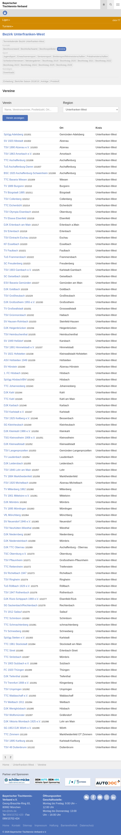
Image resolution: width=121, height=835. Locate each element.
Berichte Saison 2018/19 (27, 81)
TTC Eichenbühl (13, 205)
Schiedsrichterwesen (13, 60)
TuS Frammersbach (15, 257)
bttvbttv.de (9, 811)
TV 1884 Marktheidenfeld (18, 476)
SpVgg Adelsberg (13, 134)
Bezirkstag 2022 (103, 60)
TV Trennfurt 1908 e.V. (16, 682)
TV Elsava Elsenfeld (15, 218)
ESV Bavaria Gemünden (17, 282)
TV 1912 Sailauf (13, 611)
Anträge (45, 81)
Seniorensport (44, 56)
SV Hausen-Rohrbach (16, 321)
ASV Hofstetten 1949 (15, 360)
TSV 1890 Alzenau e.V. (17, 147)
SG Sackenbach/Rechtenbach (20, 605)
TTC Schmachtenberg (16, 624)
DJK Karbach (11, 405)
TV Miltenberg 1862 (15, 489)
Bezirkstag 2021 (86, 60)
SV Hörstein (10, 366)
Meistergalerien (33, 60)
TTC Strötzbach (12, 657)
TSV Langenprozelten (16, 450)
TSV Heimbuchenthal (16, 334)
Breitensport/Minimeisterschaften (69, 56)
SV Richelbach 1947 (15, 573)
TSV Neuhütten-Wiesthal (17, 528)
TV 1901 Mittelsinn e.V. (17, 495)
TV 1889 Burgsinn (14, 186)
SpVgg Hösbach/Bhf (15, 379)
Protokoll (54, 81)
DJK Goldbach (12, 289)
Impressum (41, 825)
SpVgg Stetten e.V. (14, 637)
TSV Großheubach (14, 295)
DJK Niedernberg (13, 534)
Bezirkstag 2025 (46, 65)
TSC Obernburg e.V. (15, 553)
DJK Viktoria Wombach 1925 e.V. (22, 721)
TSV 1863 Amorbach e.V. (18, 153)
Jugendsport (9, 56)
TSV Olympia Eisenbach (17, 212)
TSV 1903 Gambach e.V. (17, 270)
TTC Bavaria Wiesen (15, 179)
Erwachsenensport (26, 56)
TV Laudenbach (13, 457)
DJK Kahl (9, 392)
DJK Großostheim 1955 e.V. (19, 302)
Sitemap (27, 825)
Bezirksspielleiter (47, 49)
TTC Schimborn (12, 618)
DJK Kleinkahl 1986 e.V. (17, 431)
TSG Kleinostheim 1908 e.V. (19, 437)
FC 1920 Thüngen (14, 670)
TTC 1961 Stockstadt (15, 644)
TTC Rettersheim (13, 566)
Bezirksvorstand (11, 49)
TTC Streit (9, 650)
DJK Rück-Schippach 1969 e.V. (21, 599)
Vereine (61, 49)
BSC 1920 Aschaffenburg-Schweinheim (26, 173)
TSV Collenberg (13, 199)
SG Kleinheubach (13, 424)
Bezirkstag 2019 (50, 60)
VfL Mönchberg (12, 515)
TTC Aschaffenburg (14, 160)
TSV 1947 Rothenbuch (16, 592)
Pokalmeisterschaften (97, 56)
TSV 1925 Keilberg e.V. (17, 418)
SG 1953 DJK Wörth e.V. (17, 728)
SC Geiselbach (12, 276)
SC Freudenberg (13, 263)
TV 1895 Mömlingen (15, 508)
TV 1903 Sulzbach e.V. (17, 663)
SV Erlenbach (11, 231)
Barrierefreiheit (69, 825)
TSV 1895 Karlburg (14, 740)
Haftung (54, 825)
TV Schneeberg (12, 631)
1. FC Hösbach (12, 373)
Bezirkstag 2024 (29, 65)
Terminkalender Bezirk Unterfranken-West (23, 41)
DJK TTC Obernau (14, 547)
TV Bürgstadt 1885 (14, 192)
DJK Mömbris (11, 502)
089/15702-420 (14, 814)
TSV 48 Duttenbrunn (15, 747)
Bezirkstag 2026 (64, 65)
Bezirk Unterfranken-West (24, 34)
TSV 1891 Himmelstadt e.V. (19, 347)
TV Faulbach (11, 250)
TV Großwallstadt (13, 308)
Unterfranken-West (23, 764)
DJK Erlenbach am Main (17, 224)
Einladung (8, 81)
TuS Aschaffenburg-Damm (18, 166)
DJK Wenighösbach (15, 708)
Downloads (8, 72)
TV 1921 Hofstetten (14, 353)
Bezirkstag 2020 (68, 60)
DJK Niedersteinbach (15, 541)
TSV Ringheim (12, 579)
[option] (15, 783)
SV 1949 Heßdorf (13, 341)
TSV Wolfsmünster (14, 715)
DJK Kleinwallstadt (14, 444)
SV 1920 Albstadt (13, 141)
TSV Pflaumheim (13, 560)
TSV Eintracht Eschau (16, 237)
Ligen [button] (6, 20)
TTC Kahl (9, 399)
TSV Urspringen (13, 689)
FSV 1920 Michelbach (16, 482)
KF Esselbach (11, 244)
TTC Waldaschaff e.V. (16, 695)
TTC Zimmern (11, 734)
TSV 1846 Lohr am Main (17, 470)
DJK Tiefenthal (12, 676)
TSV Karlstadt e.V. (14, 411)
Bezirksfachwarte (29, 49)
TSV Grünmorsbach (15, 315)
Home (6, 764)
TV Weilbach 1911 (14, 702)
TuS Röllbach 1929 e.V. (17, 586)
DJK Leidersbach (13, 463)
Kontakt (16, 825)
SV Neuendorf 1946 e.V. (17, 521)
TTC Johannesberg (14, 386)
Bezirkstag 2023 (11, 65)
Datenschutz (87, 825)
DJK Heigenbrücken (15, 328)
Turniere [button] (7, 26)
